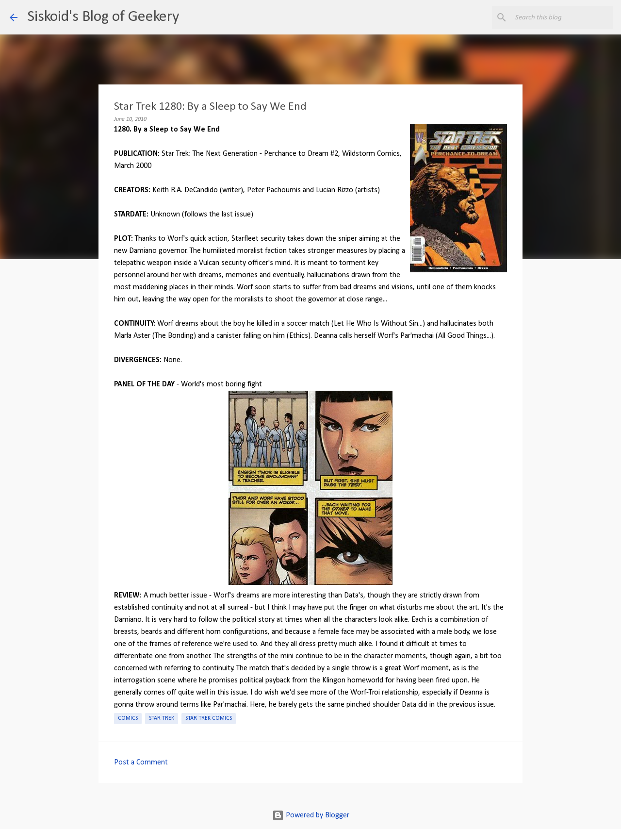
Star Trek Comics (208, 718)
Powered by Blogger (310, 815)
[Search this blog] (562, 17)
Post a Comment (141, 762)
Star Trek (161, 718)
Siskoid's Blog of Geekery (103, 17)
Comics (128, 718)
